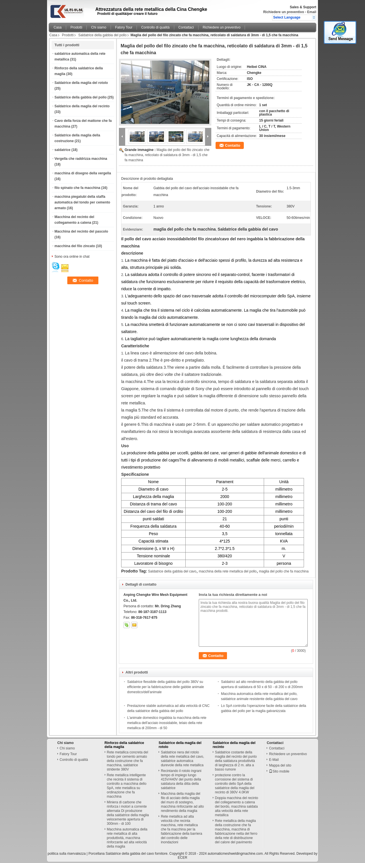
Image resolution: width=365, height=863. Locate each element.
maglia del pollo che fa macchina (284, 571)
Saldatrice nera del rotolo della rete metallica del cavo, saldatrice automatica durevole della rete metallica (182, 758)
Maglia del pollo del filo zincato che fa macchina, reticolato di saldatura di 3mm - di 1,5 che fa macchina (167, 155)
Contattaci (186, 27)
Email (311, 12)
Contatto (232, 145)
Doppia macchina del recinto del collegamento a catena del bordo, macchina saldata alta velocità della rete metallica (236, 806)
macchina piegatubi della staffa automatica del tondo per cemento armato (82, 202)
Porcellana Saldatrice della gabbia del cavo (121, 854)
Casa (58, 27)
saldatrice (62, 150)
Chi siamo (98, 27)
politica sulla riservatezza (67, 854)
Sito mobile (279, 771)
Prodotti (76, 27)
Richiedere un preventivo (283, 12)
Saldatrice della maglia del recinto (82, 106)
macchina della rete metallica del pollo (228, 571)
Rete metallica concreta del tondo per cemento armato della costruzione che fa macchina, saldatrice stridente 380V (127, 760)
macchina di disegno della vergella (82, 173)
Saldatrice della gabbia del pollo (102, 35)
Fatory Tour (123, 27)
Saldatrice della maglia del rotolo (81, 83)
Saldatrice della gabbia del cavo (172, 571)
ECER (182, 858)
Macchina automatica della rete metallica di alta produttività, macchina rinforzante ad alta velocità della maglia (127, 837)
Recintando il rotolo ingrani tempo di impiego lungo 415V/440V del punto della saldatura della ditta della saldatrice (181, 779)
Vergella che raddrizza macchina (80, 159)
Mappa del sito (280, 765)
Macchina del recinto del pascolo (81, 231)
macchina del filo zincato (74, 246)
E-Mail (274, 760)
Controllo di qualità (155, 27)
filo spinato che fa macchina (77, 188)
